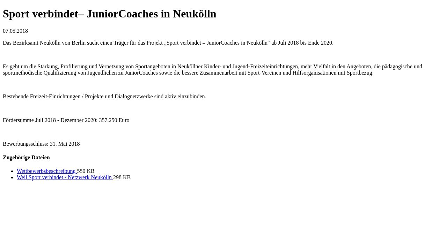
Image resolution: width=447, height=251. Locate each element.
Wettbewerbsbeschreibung (47, 171)
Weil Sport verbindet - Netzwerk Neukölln (65, 177)
